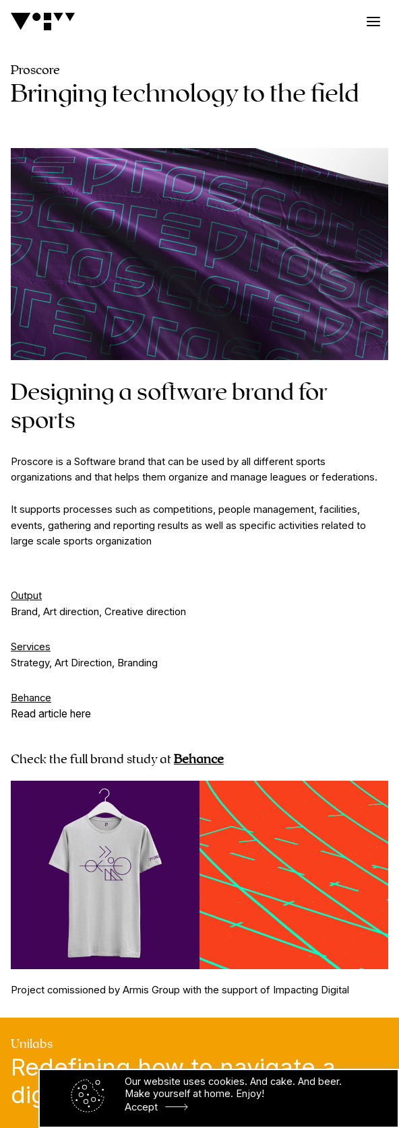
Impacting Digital (311, 990)
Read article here (51, 713)
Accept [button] (141, 1107)
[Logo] (43, 21)
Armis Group (151, 990)
